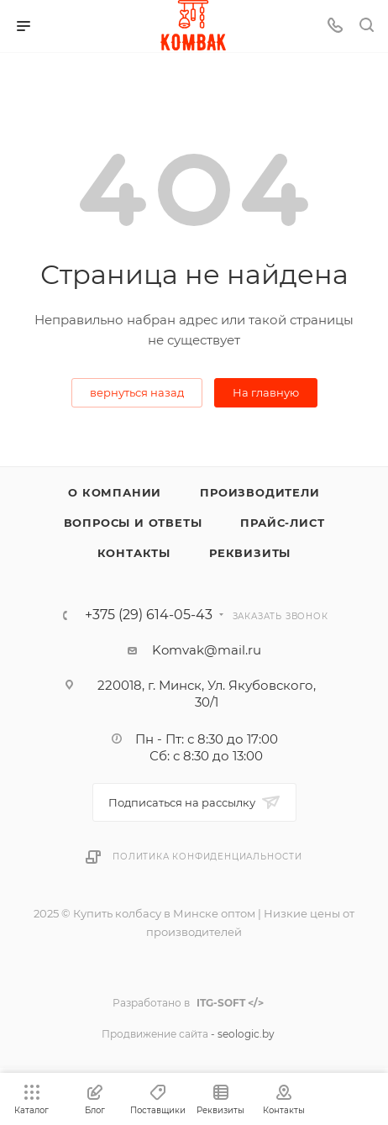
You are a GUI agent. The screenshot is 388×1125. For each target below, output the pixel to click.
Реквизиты (250, 553)
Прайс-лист (282, 522)
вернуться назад (137, 392)
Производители (259, 492)
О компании (114, 492)
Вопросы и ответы (133, 522)
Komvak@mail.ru (206, 650)
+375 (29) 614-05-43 (148, 615)
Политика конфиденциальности (207, 856)
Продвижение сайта (155, 1034)
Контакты (133, 553)
